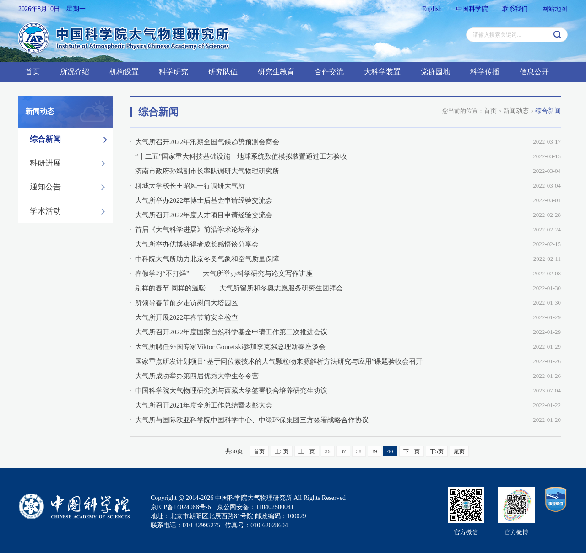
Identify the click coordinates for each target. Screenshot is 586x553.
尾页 (459, 451)
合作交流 (329, 71)
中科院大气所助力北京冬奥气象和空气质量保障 (207, 259)
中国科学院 (472, 8)
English (432, 8)
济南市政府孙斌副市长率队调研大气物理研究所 (207, 171)
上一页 (306, 451)
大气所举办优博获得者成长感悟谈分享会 (197, 244)
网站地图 (555, 8)
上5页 (281, 451)
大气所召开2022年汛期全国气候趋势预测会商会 (207, 141)
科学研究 (173, 71)
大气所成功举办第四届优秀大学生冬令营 (197, 376)
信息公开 (534, 71)
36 (328, 451)
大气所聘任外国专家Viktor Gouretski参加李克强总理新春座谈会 (230, 346)
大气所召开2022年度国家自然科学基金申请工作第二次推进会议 (231, 332)
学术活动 (70, 211)
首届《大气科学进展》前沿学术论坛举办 (197, 229)
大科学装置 (382, 71)
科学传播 (484, 71)
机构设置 (124, 71)
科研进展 (70, 163)
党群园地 (435, 71)
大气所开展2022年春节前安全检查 (186, 317)
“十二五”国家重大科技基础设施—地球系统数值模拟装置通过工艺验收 (241, 156)
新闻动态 (516, 110)
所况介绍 (74, 71)
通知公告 (70, 187)
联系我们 (515, 8)
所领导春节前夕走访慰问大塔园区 (186, 302)
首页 (32, 71)
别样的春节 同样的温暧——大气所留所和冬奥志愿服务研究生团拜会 (239, 288)
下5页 (437, 451)
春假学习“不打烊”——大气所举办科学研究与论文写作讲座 (224, 273)
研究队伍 (223, 71)
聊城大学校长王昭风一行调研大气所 (190, 185)
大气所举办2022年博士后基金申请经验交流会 (203, 200)
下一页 (411, 451)
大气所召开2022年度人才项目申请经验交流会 (203, 215)
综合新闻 (71, 139)
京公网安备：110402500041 (255, 507)
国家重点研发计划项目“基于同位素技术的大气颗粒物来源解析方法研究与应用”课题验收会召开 (279, 361)
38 (359, 451)
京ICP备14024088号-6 (181, 507)
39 (374, 451)
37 (343, 451)
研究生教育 (276, 71)
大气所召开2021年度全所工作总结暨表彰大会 (203, 405)
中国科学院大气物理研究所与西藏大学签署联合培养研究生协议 (231, 390)
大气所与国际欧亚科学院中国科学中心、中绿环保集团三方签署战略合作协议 (252, 420)
